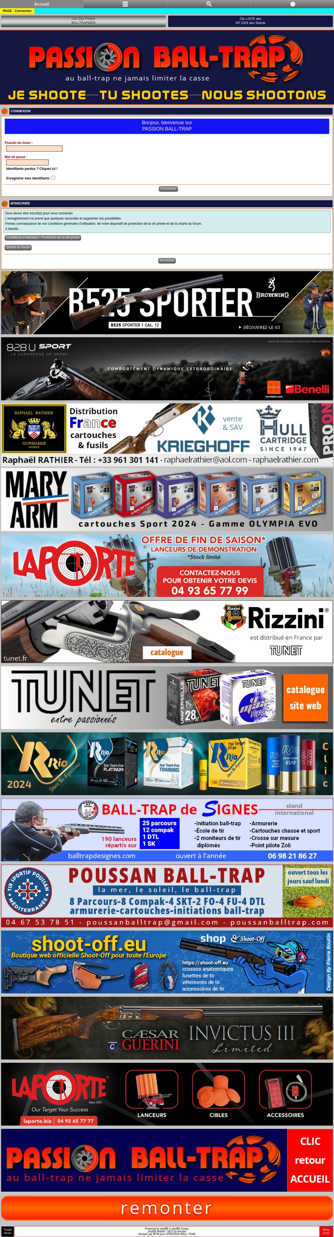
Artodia (181, 1231)
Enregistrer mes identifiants (30, 178)
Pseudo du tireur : (19, 143)
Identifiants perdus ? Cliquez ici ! (32, 169)
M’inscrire (167, 260)
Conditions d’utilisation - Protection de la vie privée (42, 237)
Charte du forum (18, 247)
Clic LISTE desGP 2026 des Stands (250, 21)
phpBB (164, 1228)
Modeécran (326, 1231)
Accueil (41, 4)
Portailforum (7, 1231)
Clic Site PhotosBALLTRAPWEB (83, 21)
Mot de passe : (16, 157)
